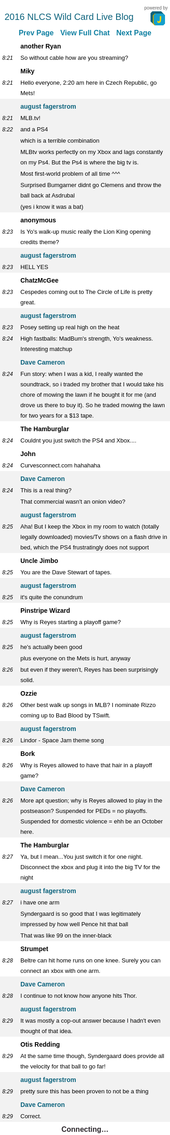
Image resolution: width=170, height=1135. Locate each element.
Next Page (133, 33)
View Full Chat (85, 33)
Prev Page (36, 33)
